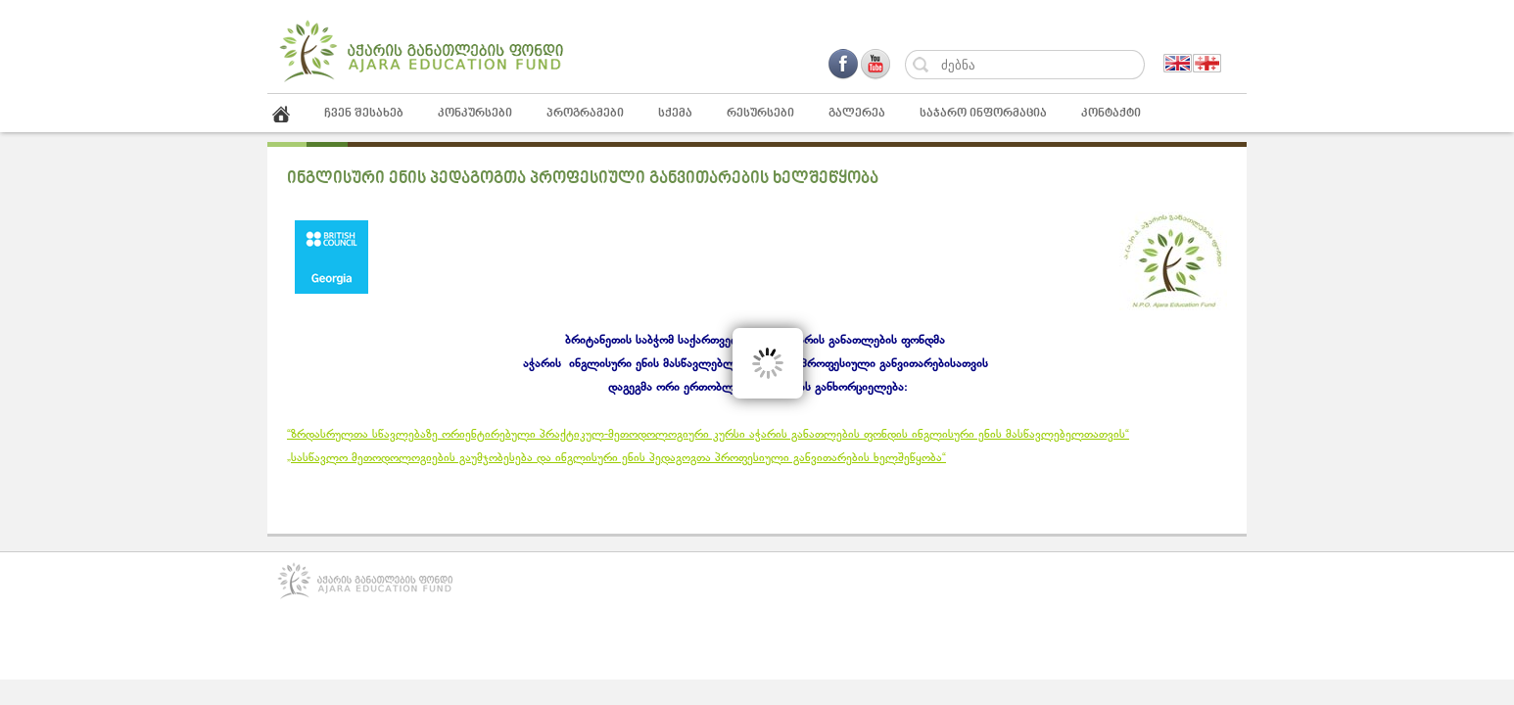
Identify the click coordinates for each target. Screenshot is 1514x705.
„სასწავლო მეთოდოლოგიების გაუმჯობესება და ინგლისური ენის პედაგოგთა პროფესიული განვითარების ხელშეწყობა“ (616, 458)
